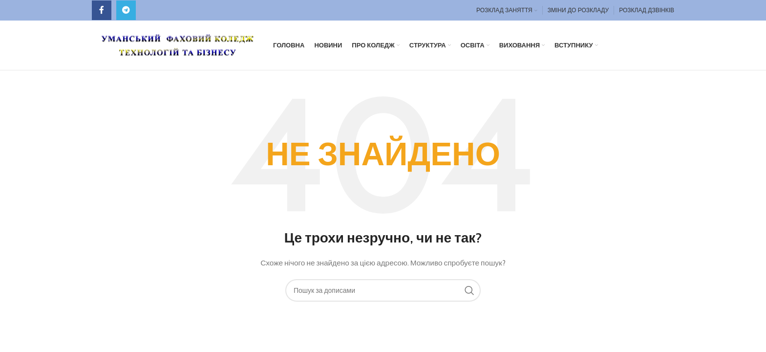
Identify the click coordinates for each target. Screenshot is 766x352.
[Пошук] (383, 292)
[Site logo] (177, 45)
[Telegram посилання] (126, 10)
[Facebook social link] (101, 10)
